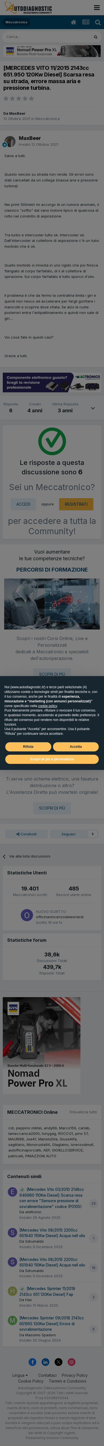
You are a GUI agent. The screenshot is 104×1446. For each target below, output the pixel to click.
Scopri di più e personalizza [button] (52, 759)
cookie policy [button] (47, 706)
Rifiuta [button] (28, 747)
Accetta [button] (76, 747)
